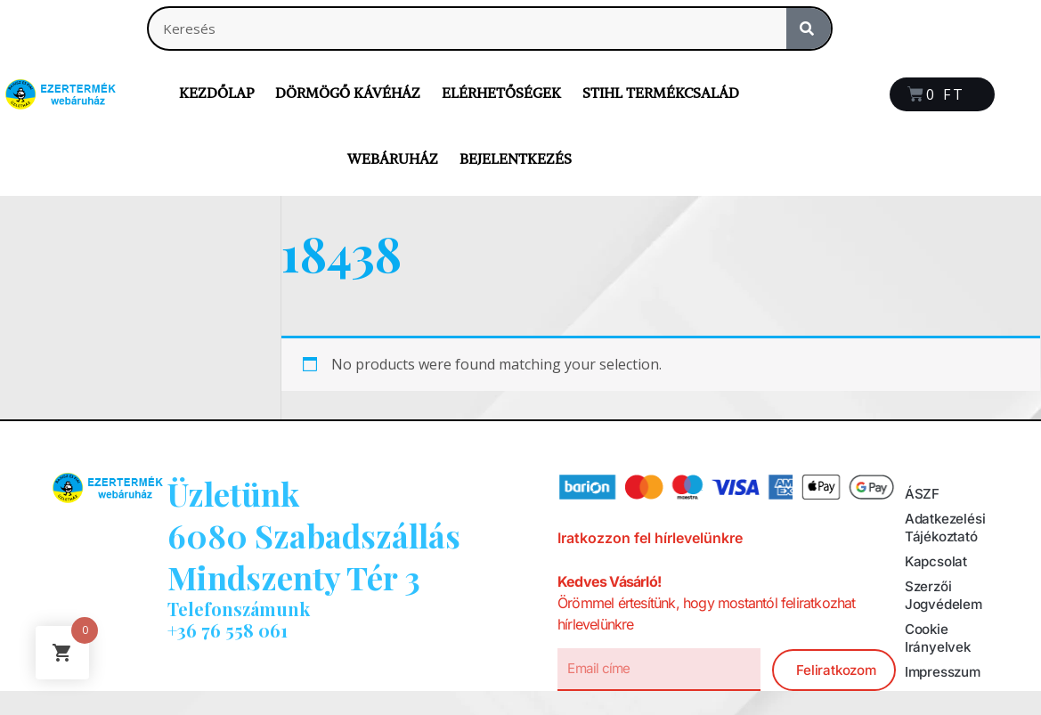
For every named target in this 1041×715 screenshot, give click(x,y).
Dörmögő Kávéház (347, 93)
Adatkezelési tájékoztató (947, 528)
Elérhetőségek (501, 93)
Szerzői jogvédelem (945, 595)
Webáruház (392, 158)
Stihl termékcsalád (660, 93)
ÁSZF (922, 494)
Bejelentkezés (516, 158)
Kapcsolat (938, 562)
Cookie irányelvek (938, 638)
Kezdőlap (216, 93)
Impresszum (946, 672)
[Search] (808, 28)
